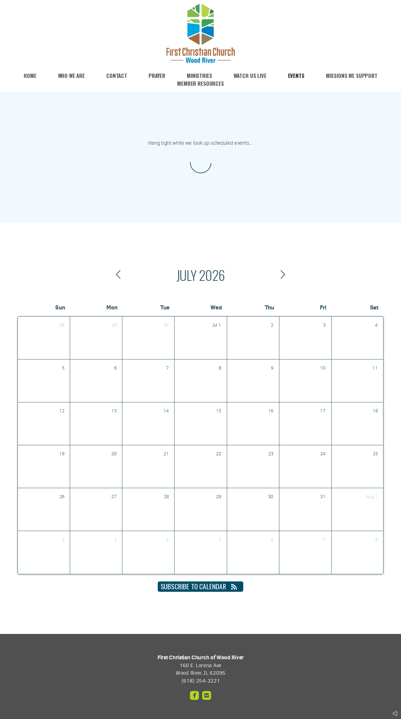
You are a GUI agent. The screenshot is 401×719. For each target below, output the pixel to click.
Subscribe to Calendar (200, 586)
